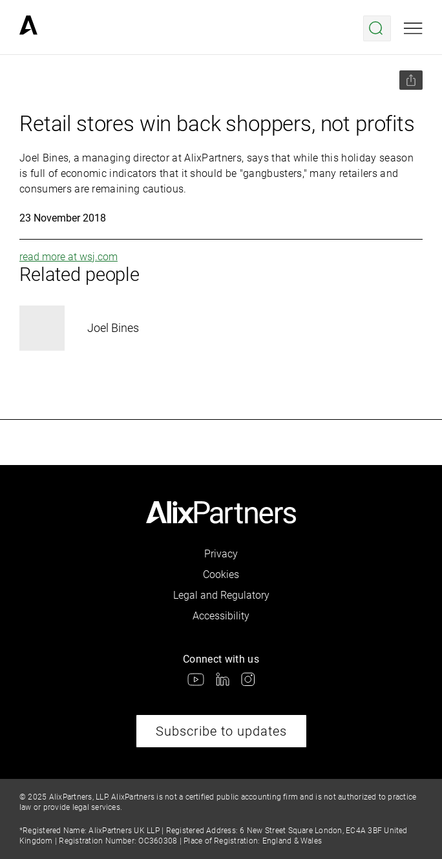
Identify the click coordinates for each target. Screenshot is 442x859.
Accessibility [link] (221, 616)
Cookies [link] (221, 574)
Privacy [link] (221, 554)
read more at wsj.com (68, 257)
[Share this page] (411, 80)
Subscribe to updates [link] (221, 731)
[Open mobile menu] (413, 28)
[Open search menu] (377, 28)
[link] (28, 28)
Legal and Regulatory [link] (221, 595)
